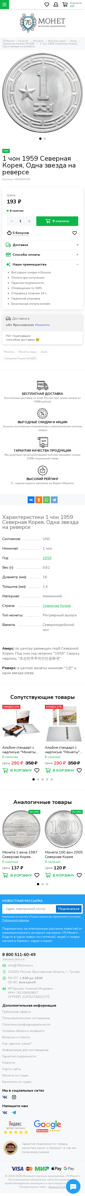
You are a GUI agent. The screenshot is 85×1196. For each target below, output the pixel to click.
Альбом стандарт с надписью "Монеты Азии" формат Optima (20, 749)
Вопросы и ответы (16, 1037)
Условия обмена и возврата (23, 1031)
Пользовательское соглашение (26, 1018)
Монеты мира (27, 352)
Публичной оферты (15, 920)
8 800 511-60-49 (19, 954)
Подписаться (68, 909)
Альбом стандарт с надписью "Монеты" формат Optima (62, 749)
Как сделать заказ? (17, 1043)
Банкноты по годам (16, 1082)
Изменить (42, 325)
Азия (44, 352)
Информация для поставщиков (25, 1050)
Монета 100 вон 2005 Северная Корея (64, 854)
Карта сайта (11, 1069)
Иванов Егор (57, 1187)
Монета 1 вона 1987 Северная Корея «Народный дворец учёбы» (19, 854)
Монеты (9, 352)
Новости (8, 1063)
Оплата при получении (27, 278)
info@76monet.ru (20, 965)
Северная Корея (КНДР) (20, 358)
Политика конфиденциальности (26, 1024)
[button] (40, 139)
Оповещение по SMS (26, 288)
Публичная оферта (16, 1012)
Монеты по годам (15, 1075)
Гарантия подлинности (19, 1056)
